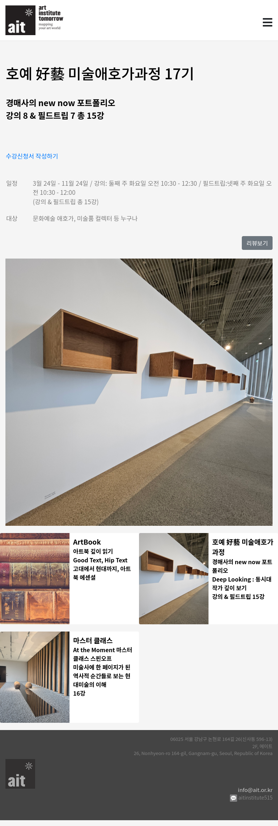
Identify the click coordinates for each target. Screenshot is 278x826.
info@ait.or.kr (255, 795)
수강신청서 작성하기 (32, 155)
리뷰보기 (257, 243)
